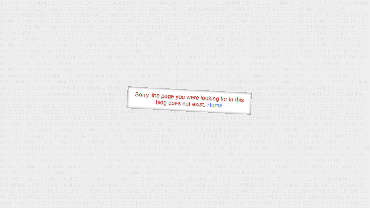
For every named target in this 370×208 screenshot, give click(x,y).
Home (215, 105)
